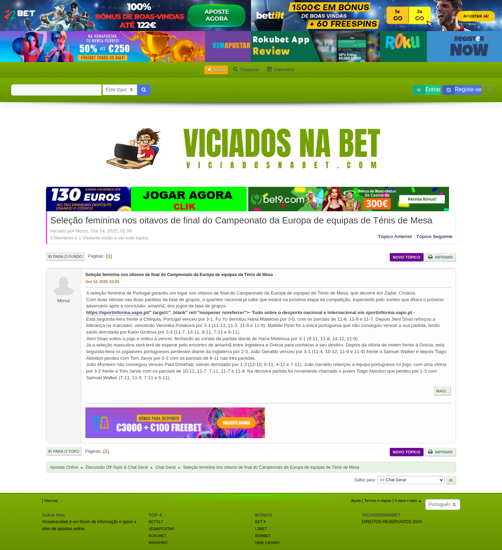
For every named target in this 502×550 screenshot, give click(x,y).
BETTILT (156, 522)
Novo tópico (406, 257)
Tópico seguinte (434, 236)
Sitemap (51, 500)
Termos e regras (377, 500)
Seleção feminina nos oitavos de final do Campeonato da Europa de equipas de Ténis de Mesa (179, 274)
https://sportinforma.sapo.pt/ (117, 312)
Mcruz (63, 300)
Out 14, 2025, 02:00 (102, 282)
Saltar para (364, 480)
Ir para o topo (63, 451)
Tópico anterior (395, 236)
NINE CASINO (267, 543)
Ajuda (356, 500)
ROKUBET (158, 536)
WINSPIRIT (158, 543)
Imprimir (440, 256)
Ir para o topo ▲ (408, 500)
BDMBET (263, 536)
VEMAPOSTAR (161, 529)
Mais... (442, 391)
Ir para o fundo (65, 256)
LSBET (261, 529)
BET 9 (260, 522)
